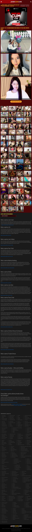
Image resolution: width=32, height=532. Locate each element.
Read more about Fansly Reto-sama (6, 389)
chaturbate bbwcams (15, 472)
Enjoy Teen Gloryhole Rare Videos (17, 427)
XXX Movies (14, 510)
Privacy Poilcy (3, 422)
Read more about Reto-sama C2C (6, 235)
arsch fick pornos (11, 441)
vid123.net (19, 436)
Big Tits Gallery (12, 417)
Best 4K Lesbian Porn (5, 519)
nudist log (10, 444)
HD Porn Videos (29, 441)
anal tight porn (4, 423)
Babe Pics (26, 416)
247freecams (14, 514)
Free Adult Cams (20, 497)
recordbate (20, 404)
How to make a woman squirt (27, 479)
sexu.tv (10, 443)
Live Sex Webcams (15, 478)
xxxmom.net (28, 442)
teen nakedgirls (19, 442)
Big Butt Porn (19, 422)
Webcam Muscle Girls (5, 477)
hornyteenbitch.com (4, 494)
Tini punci (26, 419)
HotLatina (14, 502)
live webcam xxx (4, 432)
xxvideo (27, 436)
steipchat (3, 463)
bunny (2, 446)
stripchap (3, 440)
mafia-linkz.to (3, 505)
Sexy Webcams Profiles (28, 422)
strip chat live (3, 498)
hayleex (13, 431)
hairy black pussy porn (16, 506)
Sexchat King (11, 421)
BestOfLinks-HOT (20, 419)
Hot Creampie (4, 415)
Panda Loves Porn (28, 483)
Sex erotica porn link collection (16, 488)
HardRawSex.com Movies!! (5, 468)
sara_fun (19, 421)
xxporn (10, 423)
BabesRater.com (20, 438)
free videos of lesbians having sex (26, 475)
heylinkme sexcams (11, 496)
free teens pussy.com (28, 418)
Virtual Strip (19, 441)
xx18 (27, 497)
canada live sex (17, 469)
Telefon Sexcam (4, 442)
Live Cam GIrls (28, 438)
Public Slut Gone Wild (5, 479)
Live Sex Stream (29, 431)
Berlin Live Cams (23, 453)
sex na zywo (28, 444)
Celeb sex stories (14, 494)
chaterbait (11, 438)
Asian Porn (26, 421)
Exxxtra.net (3, 453)
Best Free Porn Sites (12, 422)
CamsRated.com (17, 465)
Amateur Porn (19, 443)
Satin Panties (28, 435)
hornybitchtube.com (18, 467)
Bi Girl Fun (15, 463)
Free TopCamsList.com (12, 498)
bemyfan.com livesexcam (26, 477)
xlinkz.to (3, 504)
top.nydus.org (29, 427)
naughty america (4, 509)
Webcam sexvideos (26, 478)
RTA (13, 527)
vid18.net (28, 443)
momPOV (12, 447)
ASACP (16, 527)
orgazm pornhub (29, 463)
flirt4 (27, 465)
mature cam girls (17, 466)
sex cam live (28, 499)
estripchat (14, 508)
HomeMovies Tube (15, 505)
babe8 (25, 493)
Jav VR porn (3, 496)
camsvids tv (27, 488)
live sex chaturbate (4, 418)
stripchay (3, 514)
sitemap (3, 417)
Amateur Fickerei (20, 500)
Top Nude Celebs (4, 449)
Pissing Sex (3, 474)
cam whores (12, 446)
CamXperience (4, 416)
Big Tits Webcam (4, 471)
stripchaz (14, 519)
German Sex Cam (4, 466)
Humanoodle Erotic (12, 415)
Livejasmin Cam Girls (4, 502)
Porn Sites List (4, 500)
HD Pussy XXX (11, 500)
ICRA (18, 527)
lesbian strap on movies (5, 452)
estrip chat (3, 483)
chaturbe (3, 444)
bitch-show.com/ (14, 473)
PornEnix (19, 418)
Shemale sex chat (4, 435)
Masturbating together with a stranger (26, 446)
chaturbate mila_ (28, 437)
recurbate (16, 404)
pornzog (23, 509)
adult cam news (26, 514)
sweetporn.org (4, 447)
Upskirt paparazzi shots (24, 448)
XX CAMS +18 (26, 492)
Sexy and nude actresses (5, 473)
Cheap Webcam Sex (4, 522)
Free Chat (7, 326)
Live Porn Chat (27, 417)
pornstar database (4, 419)
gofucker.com (19, 440)
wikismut (25, 518)
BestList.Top (28, 440)
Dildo (6, 282)
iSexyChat (28, 432)
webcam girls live (29, 498)
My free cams (24, 405)
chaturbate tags (11, 499)
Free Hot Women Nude (12, 497)
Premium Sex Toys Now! (16, 518)
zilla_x (2, 492)
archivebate (13, 404)
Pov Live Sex (27, 505)
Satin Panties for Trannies (15, 474)
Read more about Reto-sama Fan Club (7, 256)
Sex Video (14, 509)
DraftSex (13, 483)
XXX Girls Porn (4, 438)
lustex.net (14, 479)
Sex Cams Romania (4, 437)
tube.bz (3, 441)
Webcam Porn (28, 462)
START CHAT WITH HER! (16, 101)
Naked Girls (3, 421)
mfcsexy (14, 504)
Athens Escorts (12, 416)
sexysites (23, 474)
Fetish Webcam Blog (12, 442)
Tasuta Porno (29, 467)
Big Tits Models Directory (5, 462)
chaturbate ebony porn (28, 415)
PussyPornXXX (4, 472)
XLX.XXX (10, 440)
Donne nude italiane (4, 427)
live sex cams (3, 493)
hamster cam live (26, 519)
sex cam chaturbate (14, 475)
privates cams (12, 435)
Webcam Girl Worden (14, 449)
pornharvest (20, 498)
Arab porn (23, 472)
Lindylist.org (3, 448)
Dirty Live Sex (3, 506)
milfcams (13, 492)
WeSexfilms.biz (29, 469)
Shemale (19, 415)
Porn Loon (26, 423)
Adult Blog (3, 488)
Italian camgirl (13, 448)
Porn (18, 416)
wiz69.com (26, 504)
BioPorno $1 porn (4, 443)
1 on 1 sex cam (27, 502)
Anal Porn (3, 497)
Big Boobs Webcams (24, 452)
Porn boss (19, 423)
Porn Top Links (17, 468)
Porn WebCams (24, 473)
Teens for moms (24, 471)
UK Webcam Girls (12, 418)
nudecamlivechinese (28, 506)
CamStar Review (27, 494)
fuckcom (3, 499)
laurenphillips (28, 496)
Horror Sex (27, 503)
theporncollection (20, 435)
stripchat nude (23, 447)
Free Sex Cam (15, 477)
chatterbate (3, 436)
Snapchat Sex (24, 510)
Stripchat (19, 405)
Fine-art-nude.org (4, 431)
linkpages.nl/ (29, 468)
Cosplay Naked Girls (12, 419)
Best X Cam (13, 452)
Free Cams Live (14, 471)
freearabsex (15, 503)
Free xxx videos (4, 469)
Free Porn (3, 465)
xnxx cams (3, 475)
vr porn (28, 500)
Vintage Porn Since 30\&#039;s (16, 493)
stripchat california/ (21, 496)
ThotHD (13, 432)
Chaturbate (15, 405)
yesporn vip (28, 466)
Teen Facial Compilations (24, 449)
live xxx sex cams (4, 503)
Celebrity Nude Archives (20, 444)
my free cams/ (12, 436)
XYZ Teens (11, 437)
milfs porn (3, 478)
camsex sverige (20, 437)
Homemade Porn (13, 453)
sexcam (3, 467)
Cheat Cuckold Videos (5, 510)
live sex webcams (16, 462)
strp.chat (23, 508)
